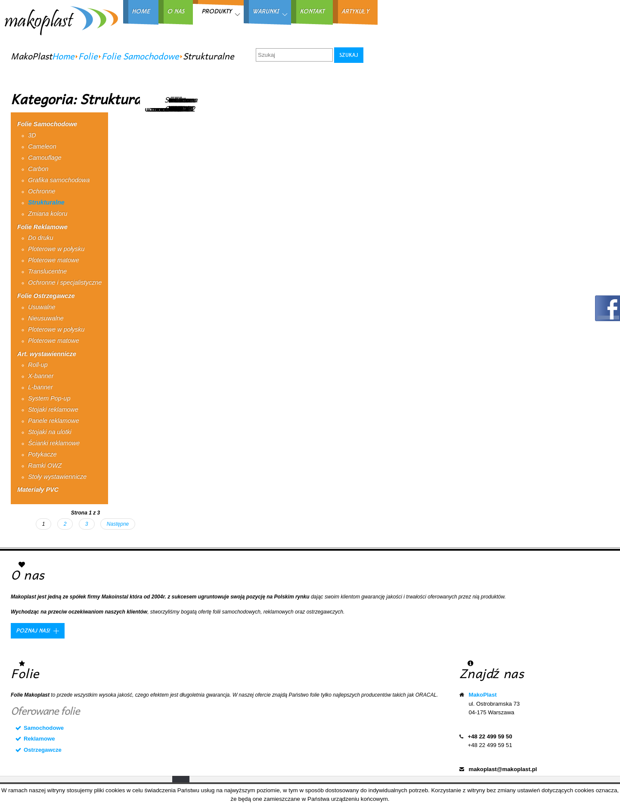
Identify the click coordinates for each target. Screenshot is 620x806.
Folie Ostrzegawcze (46, 295)
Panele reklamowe (53, 420)
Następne (118, 524)
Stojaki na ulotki (49, 431)
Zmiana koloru (47, 213)
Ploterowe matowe (53, 260)
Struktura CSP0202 (181, 103)
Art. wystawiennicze (46, 353)
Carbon (38, 168)
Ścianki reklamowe (54, 443)
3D (32, 135)
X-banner (40, 375)
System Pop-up (49, 398)
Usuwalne (41, 307)
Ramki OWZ (45, 465)
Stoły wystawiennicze (57, 476)
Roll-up (38, 364)
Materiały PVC (38, 489)
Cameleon (42, 146)
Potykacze (42, 454)
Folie (88, 56)
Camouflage (45, 157)
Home (63, 56)
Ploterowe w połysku (56, 248)
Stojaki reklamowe (53, 409)
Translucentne (47, 271)
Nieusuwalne (45, 318)
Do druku (40, 237)
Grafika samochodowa (59, 180)
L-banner (40, 387)
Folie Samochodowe (140, 56)
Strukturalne (46, 202)
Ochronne (41, 191)
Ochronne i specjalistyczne (65, 282)
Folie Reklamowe (42, 226)
